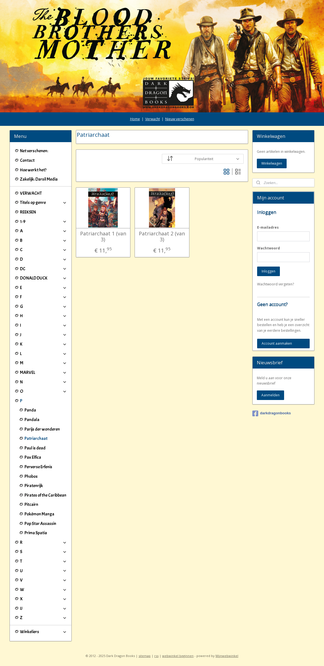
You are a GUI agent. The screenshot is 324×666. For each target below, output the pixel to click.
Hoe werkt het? (33, 170)
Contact (27, 160)
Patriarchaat (35, 438)
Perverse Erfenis (38, 467)
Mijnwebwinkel (227, 656)
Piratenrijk (33, 485)
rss (156, 656)
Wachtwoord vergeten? (275, 284)
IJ (43, 608)
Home (135, 119)
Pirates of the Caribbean (45, 495)
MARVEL (43, 372)
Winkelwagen (271, 163)
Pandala (31, 419)
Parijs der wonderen (42, 429)
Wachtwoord (268, 248)
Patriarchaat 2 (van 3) (162, 237)
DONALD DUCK (43, 278)
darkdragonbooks (271, 413)
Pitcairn (31, 504)
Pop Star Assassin (40, 523)
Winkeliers (43, 632)
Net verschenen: (34, 151)
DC (43, 269)
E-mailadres (268, 227)
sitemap (145, 656)
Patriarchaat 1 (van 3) (103, 237)
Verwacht (152, 119)
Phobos (31, 476)
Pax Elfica (32, 457)
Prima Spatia (35, 533)
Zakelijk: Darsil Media (39, 179)
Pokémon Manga (39, 514)
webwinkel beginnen (178, 656)
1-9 (43, 221)
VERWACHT (31, 193)
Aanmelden (270, 395)
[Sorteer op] (202, 158)
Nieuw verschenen (179, 119)
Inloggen (268, 271)
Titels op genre (43, 202)
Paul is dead (35, 448)
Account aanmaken (277, 343)
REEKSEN (28, 212)
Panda (30, 410)
